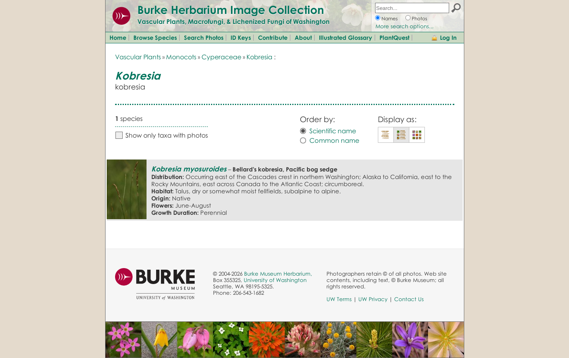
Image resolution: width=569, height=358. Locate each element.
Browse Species (155, 37)
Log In (448, 37)
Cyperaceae (221, 57)
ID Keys (241, 37)
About (303, 37)
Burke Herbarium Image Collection (230, 9)
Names (389, 18)
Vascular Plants (138, 57)
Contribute (272, 37)
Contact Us (409, 299)
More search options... (404, 26)
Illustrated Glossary (345, 37)
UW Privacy (372, 299)
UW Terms (339, 299)
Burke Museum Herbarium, (278, 273)
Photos (419, 18)
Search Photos (203, 37)
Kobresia (259, 57)
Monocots (181, 57)
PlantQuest (394, 37)
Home (117, 37)
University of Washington (275, 280)
